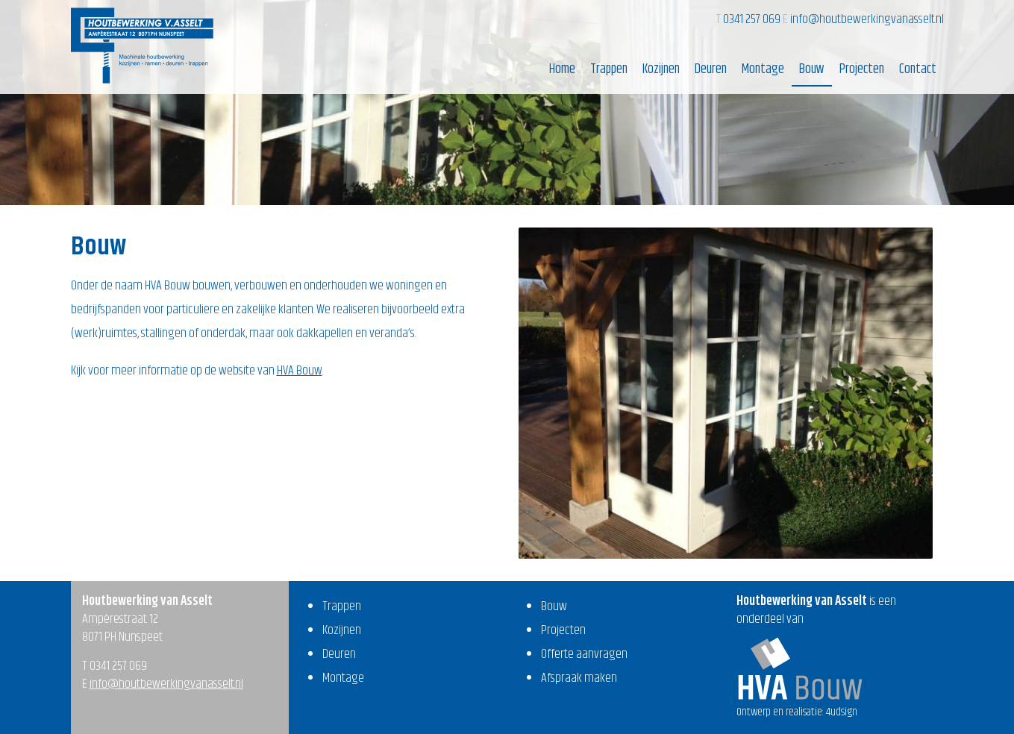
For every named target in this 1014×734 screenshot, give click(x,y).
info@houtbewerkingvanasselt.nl (867, 19)
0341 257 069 (753, 19)
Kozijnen (661, 69)
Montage (763, 69)
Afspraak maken (579, 678)
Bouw (811, 69)
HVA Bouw (299, 370)
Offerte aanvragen (584, 654)
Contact (917, 69)
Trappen (609, 69)
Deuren (711, 69)
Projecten (861, 69)
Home (562, 69)
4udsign (841, 712)
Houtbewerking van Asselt (142, 45)
